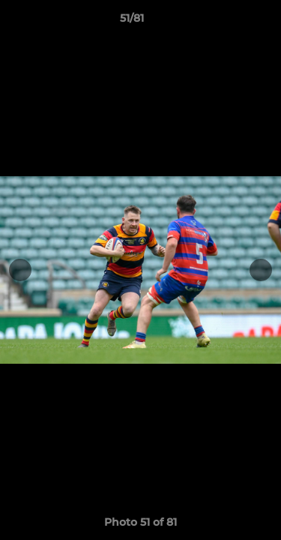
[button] (227, 21)
